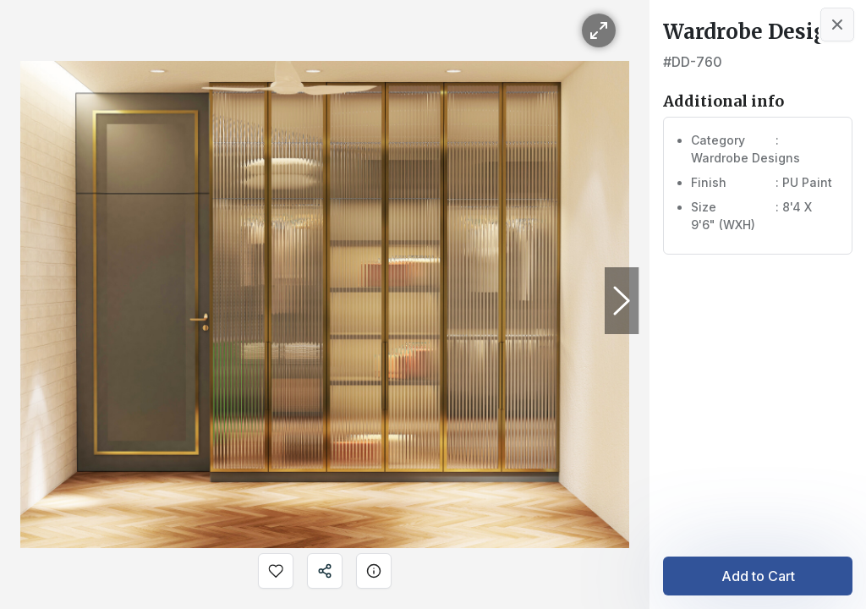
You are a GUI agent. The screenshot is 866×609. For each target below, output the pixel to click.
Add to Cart (758, 576)
